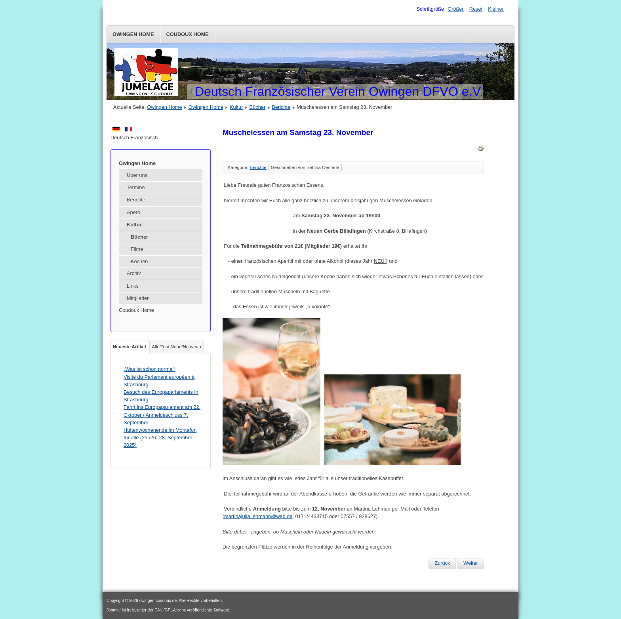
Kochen (139, 261)
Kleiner (496, 9)
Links (133, 286)
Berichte (281, 107)
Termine (136, 187)
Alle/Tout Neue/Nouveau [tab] (176, 346)
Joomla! (114, 610)
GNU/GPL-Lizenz (170, 610)
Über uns (137, 175)
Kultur (236, 107)
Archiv (134, 273)
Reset (475, 9)
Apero (133, 212)
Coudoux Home (187, 34)
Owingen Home (133, 34)
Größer (456, 9)
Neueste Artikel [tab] (129, 346)
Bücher (258, 107)
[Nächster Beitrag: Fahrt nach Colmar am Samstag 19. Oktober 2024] (470, 563)
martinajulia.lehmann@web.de (258, 516)
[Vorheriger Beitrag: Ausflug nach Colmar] (442, 563)
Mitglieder (138, 298)
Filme (137, 249)
